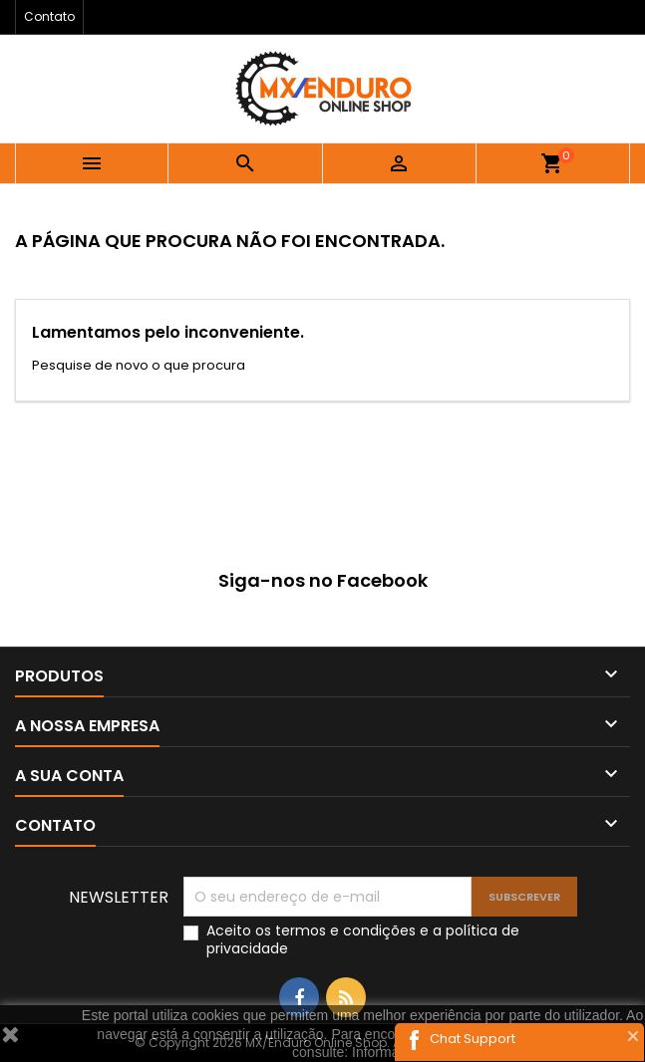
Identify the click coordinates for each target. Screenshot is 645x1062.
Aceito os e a (362, 939)
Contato (49, 16)
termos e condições (345, 930)
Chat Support (472, 1038)
